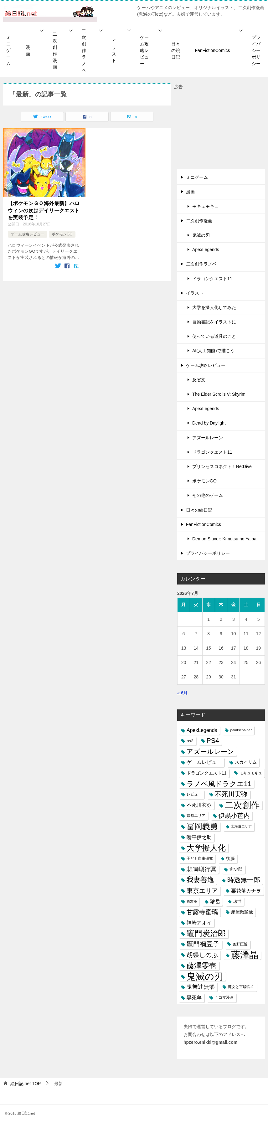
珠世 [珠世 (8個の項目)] (237, 901)
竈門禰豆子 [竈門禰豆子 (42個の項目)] (203, 944)
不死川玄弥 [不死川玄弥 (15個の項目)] (199, 805)
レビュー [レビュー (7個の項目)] (194, 794)
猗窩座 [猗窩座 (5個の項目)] (192, 901)
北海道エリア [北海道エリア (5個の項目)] (241, 826)
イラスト (114, 50)
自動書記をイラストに (214, 321)
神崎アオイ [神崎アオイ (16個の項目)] (199, 922)
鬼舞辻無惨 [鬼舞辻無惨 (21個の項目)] (201, 987)
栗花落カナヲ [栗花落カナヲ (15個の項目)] (246, 891)
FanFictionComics (212, 50)
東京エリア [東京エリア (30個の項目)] (202, 890)
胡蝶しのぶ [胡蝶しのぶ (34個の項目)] (202, 954)
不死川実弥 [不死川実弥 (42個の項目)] (231, 794)
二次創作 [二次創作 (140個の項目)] (242, 805)
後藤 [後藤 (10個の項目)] (230, 858)
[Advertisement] (221, 130)
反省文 (198, 379)
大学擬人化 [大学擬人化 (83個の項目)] (206, 847)
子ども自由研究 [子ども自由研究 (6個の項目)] (200, 858)
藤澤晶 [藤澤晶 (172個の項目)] (244, 955)
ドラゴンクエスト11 (212, 278)
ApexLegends (205, 249)
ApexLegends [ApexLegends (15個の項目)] (202, 730)
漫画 (28, 50)
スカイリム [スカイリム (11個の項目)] (246, 762)
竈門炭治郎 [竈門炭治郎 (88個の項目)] (206, 933)
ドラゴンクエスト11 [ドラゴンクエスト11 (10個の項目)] (207, 772)
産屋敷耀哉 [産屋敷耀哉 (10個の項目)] (242, 911)
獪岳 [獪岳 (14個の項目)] (215, 901)
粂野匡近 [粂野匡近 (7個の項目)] (240, 944)
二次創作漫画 (55, 51)
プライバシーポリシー (256, 50)
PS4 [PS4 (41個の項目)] (213, 740)
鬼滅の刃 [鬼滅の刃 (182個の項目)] (205, 976)
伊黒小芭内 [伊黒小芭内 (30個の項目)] (234, 815)
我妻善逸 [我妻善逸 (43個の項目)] (200, 879)
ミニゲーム (8, 50)
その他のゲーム (207, 495)
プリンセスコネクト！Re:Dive (222, 466)
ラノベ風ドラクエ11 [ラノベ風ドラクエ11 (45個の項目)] (219, 784)
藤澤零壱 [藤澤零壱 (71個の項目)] (202, 965)
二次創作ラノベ (84, 50)
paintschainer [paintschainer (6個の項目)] (241, 730)
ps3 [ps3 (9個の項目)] (190, 741)
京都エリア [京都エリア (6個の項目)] (196, 815)
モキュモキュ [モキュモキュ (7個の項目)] (251, 773)
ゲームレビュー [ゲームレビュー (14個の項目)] (204, 762)
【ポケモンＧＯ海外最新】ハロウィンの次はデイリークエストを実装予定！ (44, 210)
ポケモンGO (62, 234)
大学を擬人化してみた (214, 307)
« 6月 (182, 692)
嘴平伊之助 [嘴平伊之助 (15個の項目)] (199, 837)
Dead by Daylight (209, 422)
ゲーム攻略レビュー (144, 50)
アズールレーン (207, 437)
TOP (25, 1083)
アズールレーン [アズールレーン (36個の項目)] (210, 751)
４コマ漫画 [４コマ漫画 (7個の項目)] (224, 997)
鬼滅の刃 (201, 235)
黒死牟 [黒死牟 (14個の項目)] (194, 997)
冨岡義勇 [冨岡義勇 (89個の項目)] (202, 826)
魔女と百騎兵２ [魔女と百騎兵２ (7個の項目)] (241, 987)
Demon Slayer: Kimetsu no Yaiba (224, 538)
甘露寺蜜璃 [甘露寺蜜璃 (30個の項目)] (202, 912)
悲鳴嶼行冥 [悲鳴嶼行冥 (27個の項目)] (201, 869)
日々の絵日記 (175, 50)
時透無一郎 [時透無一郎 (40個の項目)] (243, 879)
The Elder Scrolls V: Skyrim (218, 394)
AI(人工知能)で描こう (213, 350)
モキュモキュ (205, 206)
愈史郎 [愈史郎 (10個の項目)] (236, 869)
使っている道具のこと (214, 336)
